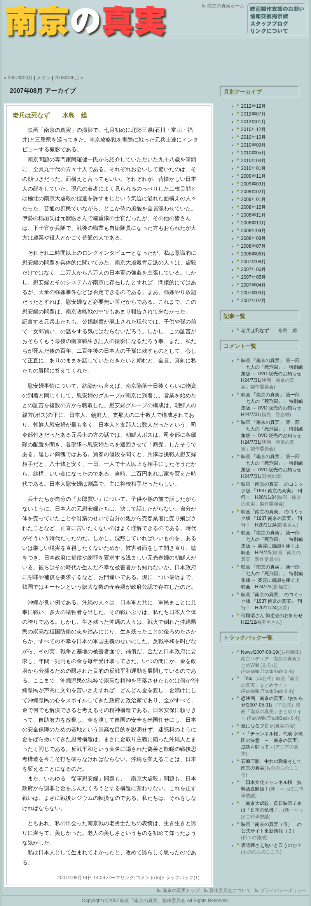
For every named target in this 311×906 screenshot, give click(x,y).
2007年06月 (253, 269)
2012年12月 (253, 106)
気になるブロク (257, 726)
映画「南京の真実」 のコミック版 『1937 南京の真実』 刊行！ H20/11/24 (272, 490)
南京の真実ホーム (226, 6)
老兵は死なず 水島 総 (49, 115)
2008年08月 (253, 238)
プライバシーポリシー (283, 890)
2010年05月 (253, 153)
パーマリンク (120, 877)
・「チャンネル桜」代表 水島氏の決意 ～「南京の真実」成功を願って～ (272, 740)
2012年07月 (253, 114)
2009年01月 (253, 199)
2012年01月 (253, 121)
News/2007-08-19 (259, 652)
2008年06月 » (68, 77)
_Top (246, 678)
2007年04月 (253, 285)
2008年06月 (253, 254)
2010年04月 (253, 160)
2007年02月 (253, 300)
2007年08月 (253, 261)
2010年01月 (253, 168)
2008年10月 (253, 223)
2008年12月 (253, 207)
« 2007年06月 (18, 77)
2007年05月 (253, 277)
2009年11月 (253, 176)
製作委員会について (230, 890)
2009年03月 (253, 184)
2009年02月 (253, 191)
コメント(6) (148, 877)
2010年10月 (253, 137)
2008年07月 (253, 246)
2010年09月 (253, 145)
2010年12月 (253, 129)
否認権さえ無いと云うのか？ (271, 845)
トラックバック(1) (180, 877)
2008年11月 (253, 215)
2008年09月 (253, 230)
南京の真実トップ (181, 890)
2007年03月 (253, 293)
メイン (44, 77)
